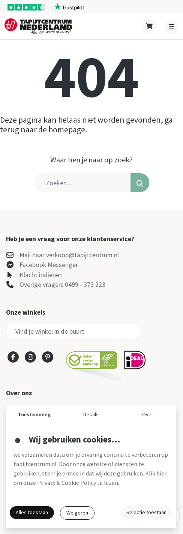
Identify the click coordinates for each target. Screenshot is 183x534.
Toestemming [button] (34, 414)
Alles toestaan (32, 512)
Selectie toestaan (146, 512)
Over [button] (147, 414)
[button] (139, 182)
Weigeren (77, 512)
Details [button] (91, 414)
